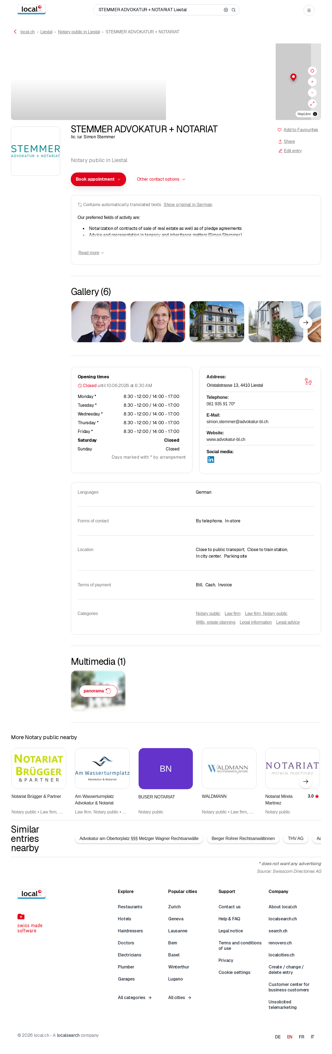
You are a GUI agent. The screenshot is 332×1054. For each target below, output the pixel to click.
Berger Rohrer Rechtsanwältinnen (243, 838)
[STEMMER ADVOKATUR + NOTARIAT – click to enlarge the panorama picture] (98, 691)
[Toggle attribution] (315, 114)
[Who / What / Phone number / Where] (160, 10)
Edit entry (289, 150)
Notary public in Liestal (79, 32)
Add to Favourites (301, 130)
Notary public (208, 613)
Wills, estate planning (215, 622)
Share (286, 141)
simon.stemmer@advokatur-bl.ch (237, 421)
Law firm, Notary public (266, 613)
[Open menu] (309, 10)
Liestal (46, 32)
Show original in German (188, 204)
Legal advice (288, 622)
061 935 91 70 (220, 404)
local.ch (28, 32)
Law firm (233, 613)
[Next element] (305, 322)
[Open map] (308, 381)
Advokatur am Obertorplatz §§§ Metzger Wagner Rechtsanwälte (139, 838)
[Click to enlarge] (98, 321)
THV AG (296, 838)
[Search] (233, 10)
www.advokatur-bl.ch (225, 439)
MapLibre (304, 114)
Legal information (256, 622)
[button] (243, 77)
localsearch (68, 1035)
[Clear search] (226, 10)
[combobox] (98, 179)
